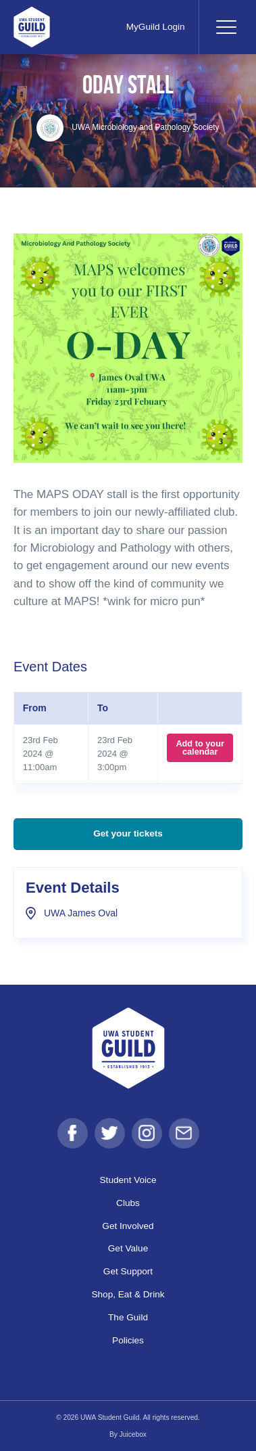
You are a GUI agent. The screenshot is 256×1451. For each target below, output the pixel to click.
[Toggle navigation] (226, 27)
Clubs (128, 1203)
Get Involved (127, 1226)
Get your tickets (128, 833)
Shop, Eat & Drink (127, 1294)
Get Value (128, 1248)
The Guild (128, 1317)
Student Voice (128, 1180)
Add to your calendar (200, 747)
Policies (128, 1340)
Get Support (128, 1271)
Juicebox (133, 1434)
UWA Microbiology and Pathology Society (127, 127)
